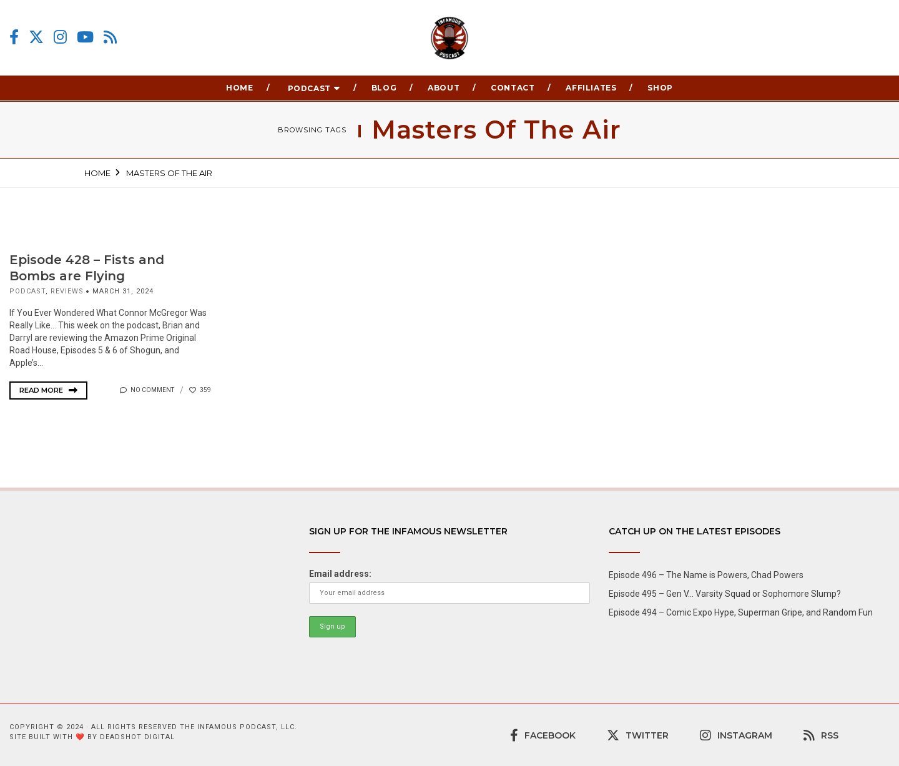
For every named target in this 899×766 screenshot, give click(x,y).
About (443, 87)
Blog (383, 87)
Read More (48, 390)
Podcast (309, 88)
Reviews (67, 291)
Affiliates (591, 87)
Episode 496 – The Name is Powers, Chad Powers (706, 575)
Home (239, 87)
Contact (512, 87)
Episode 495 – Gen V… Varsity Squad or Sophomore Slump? (725, 594)
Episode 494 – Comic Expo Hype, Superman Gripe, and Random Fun (741, 612)
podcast (27, 291)
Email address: (340, 574)
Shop (659, 87)
